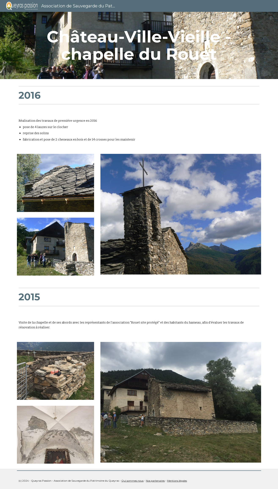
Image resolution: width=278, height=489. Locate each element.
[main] (139, 45)
